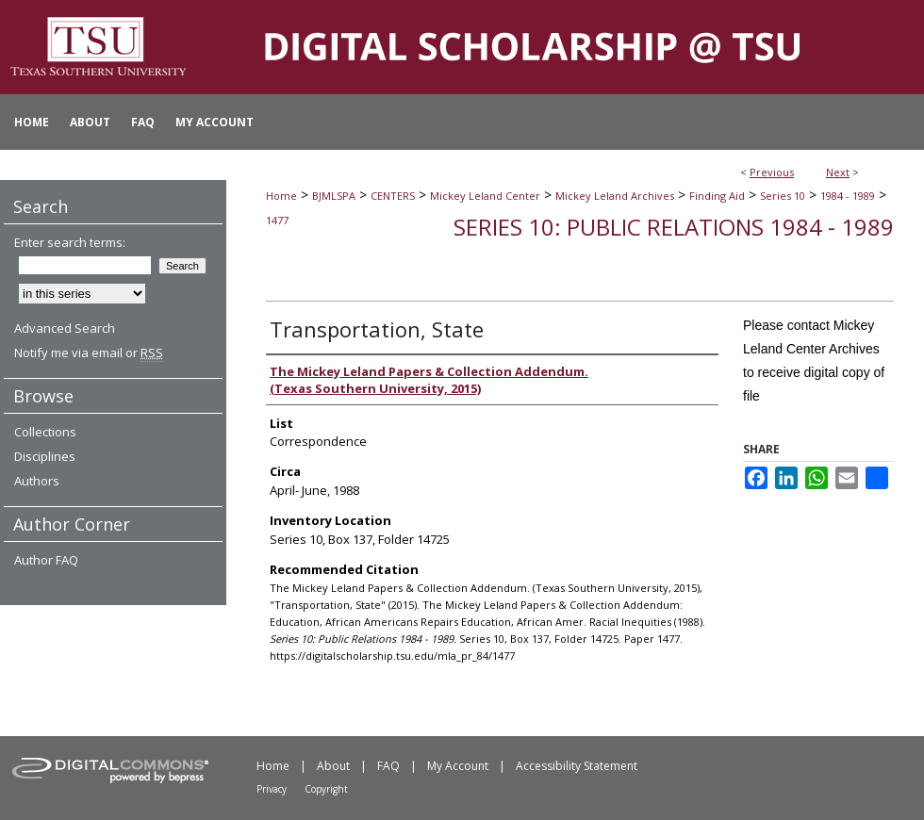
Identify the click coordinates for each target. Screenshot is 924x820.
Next (838, 172)
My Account (457, 766)
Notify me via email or (88, 352)
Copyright (326, 788)
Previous (772, 172)
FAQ (388, 766)
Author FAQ (46, 559)
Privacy (271, 788)
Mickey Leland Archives (614, 196)
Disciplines (44, 456)
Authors (36, 480)
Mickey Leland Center (485, 196)
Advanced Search (64, 328)
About (333, 766)
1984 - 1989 (847, 196)
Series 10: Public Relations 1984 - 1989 (674, 226)
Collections (45, 431)
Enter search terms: (69, 242)
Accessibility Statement (576, 766)
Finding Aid (717, 196)
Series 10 (782, 196)
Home (281, 196)
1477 (277, 220)
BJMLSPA (333, 196)
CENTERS (393, 196)
